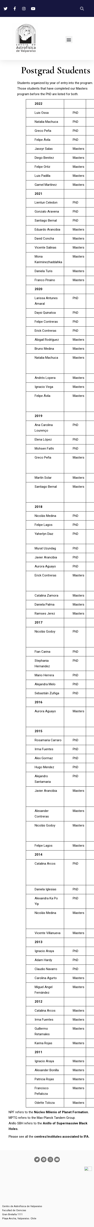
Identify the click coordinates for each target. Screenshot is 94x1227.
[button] (68, 39)
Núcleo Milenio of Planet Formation (61, 1112)
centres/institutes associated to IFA (61, 1136)
